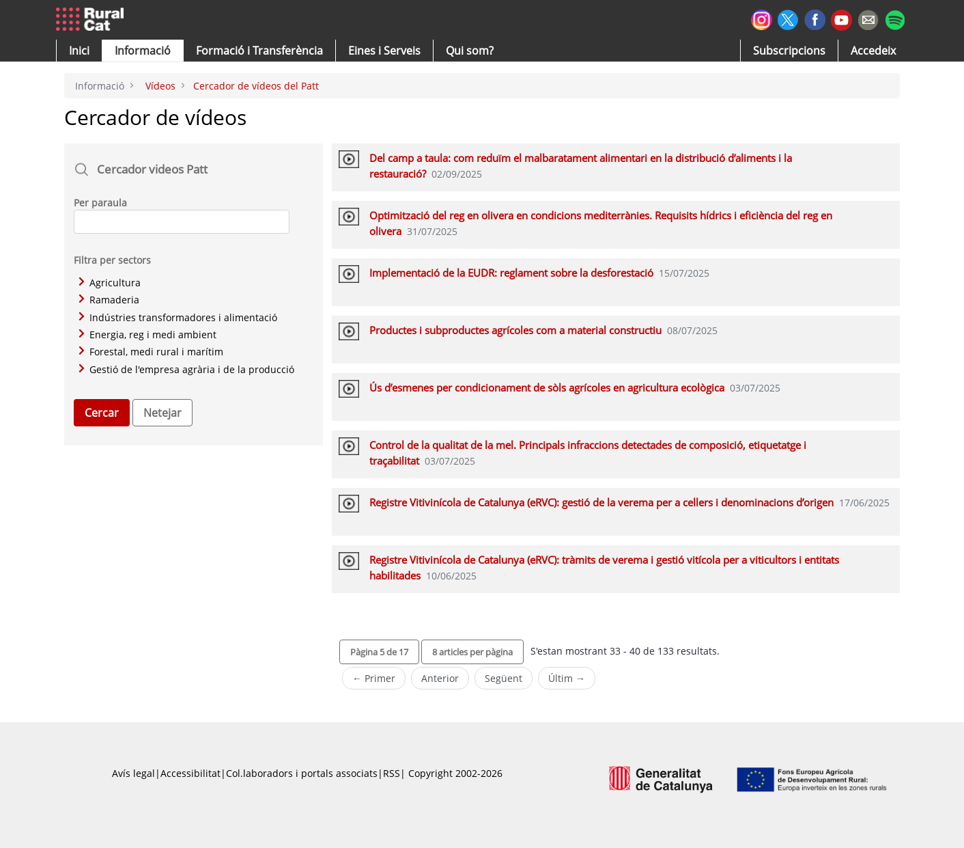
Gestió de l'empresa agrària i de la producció (186, 369)
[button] (79, 50)
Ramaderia (109, 299)
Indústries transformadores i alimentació (178, 317)
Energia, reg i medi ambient (147, 334)
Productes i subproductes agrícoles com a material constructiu (515, 330)
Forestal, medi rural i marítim (151, 351)
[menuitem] (259, 50)
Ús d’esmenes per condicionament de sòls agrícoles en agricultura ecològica (546, 387)
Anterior (440, 678)
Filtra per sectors (112, 260)
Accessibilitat (190, 773)
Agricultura (110, 282)
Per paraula (100, 202)
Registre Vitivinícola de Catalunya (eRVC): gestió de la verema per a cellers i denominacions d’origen (601, 502)
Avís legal (133, 773)
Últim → (566, 678)
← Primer (373, 678)
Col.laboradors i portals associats (302, 773)
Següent (503, 678)
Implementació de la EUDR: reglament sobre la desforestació (511, 272)
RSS (391, 773)
